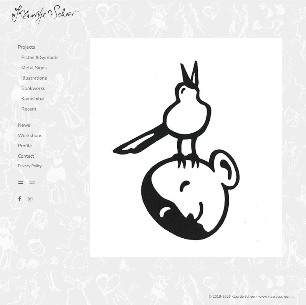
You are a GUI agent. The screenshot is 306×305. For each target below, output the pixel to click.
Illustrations (33, 78)
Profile (23, 146)
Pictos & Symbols (38, 58)
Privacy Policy (28, 166)
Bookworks (32, 89)
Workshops (28, 136)
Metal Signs (32, 68)
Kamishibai (31, 99)
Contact (24, 156)
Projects (25, 47)
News (22, 125)
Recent (27, 109)
